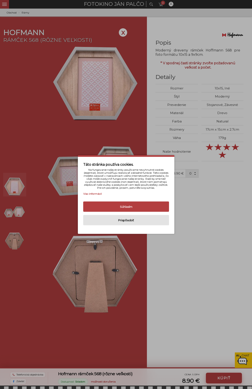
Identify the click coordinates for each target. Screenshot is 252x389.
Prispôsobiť (126, 220)
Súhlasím (126, 206)
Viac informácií (92, 193)
